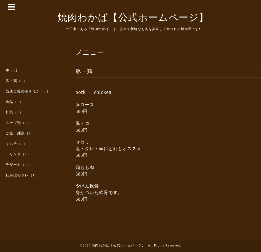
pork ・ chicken (93, 92)
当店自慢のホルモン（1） (28, 91)
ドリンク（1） (18, 154)
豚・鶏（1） (16, 81)
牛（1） (12, 70)
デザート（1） (18, 165)
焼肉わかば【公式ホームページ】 (133, 17)
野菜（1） (14, 112)
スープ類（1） (18, 123)
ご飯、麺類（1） (20, 133)
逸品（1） (14, 102)
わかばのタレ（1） (22, 175)
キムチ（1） (16, 144)
